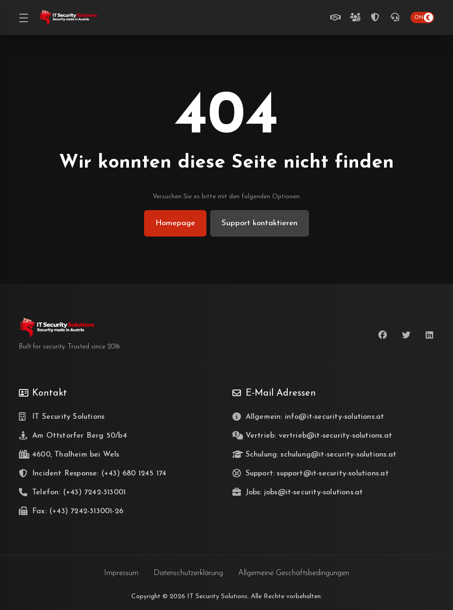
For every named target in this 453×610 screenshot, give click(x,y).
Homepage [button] (174, 223)
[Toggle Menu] (23, 17)
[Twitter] (406, 335)
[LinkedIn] (430, 335)
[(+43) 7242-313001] (397, 17)
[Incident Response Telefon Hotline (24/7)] (377, 17)
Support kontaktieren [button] (260, 223)
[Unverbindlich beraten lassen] (337, 17)
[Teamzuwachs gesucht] (357, 17)
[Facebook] (382, 335)
